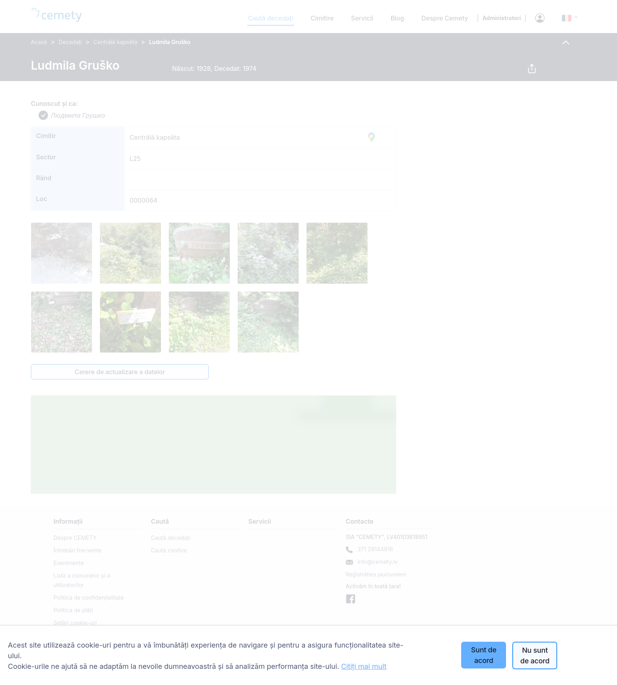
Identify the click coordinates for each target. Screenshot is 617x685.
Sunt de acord (484, 655)
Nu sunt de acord (534, 655)
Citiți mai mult (363, 666)
